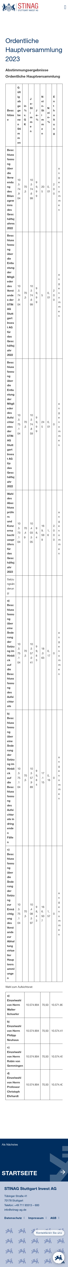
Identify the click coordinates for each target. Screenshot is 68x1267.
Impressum (37, 1217)
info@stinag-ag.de (15, 1209)
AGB (54, 1217)
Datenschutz (14, 1217)
